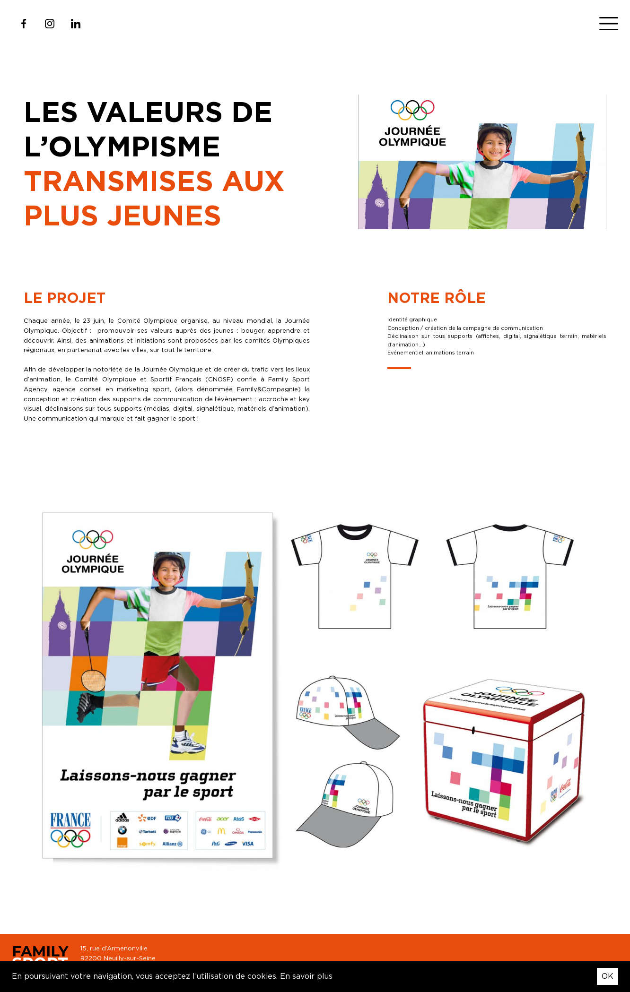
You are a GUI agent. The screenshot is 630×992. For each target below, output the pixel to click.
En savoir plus (306, 976)
